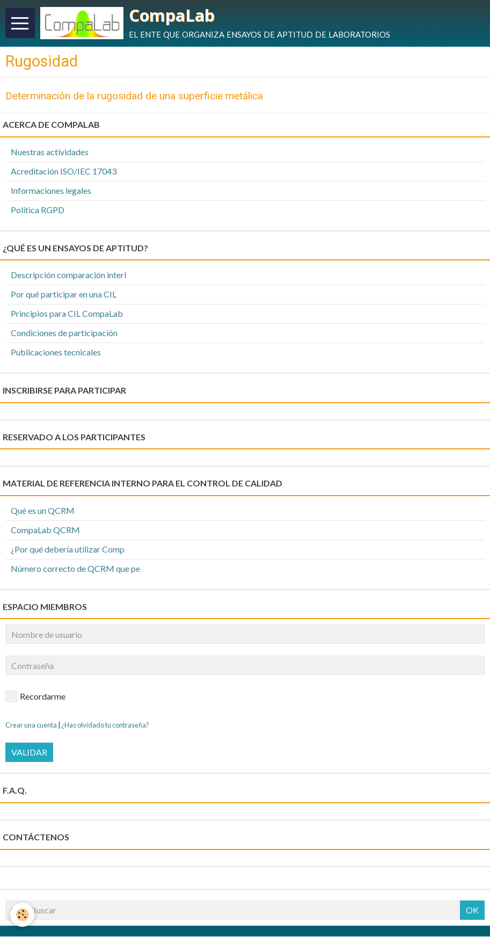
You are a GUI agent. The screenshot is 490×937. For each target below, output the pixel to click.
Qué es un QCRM (43, 511)
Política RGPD (37, 210)
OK (472, 910)
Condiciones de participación (64, 334)
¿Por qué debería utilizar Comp (68, 550)
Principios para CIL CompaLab (67, 314)
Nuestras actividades (50, 153)
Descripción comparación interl (68, 276)
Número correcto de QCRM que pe (75, 569)
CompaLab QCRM (45, 531)
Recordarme (35, 697)
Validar (29, 753)
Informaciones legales (51, 191)
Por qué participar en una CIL (63, 295)
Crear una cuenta (31, 726)
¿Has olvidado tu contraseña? (105, 726)
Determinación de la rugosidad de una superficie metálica (134, 96)
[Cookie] (23, 915)
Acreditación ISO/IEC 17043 (63, 172)
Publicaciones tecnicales (56, 352)
